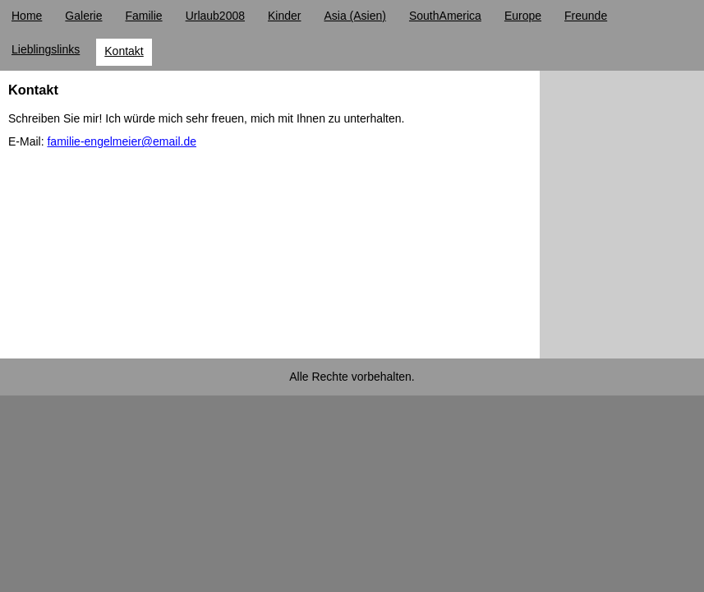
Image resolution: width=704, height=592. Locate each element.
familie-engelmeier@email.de (121, 141)
